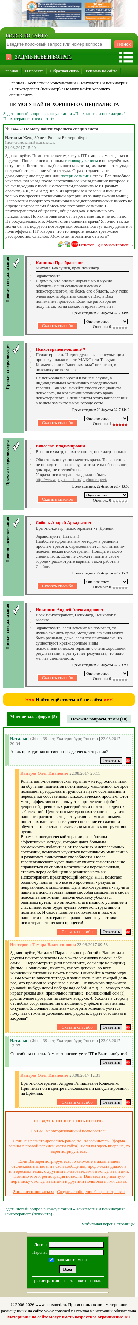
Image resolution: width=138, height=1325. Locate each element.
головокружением (81, 160)
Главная (10, 70)
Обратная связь (64, 70)
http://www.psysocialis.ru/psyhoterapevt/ (71, 479)
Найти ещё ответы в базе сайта (69, 699)
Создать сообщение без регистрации (91, 1191)
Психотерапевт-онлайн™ (60, 349)
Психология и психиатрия (103, 82)
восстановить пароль (81, 1280)
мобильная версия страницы (108, 1223)
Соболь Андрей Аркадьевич (63, 522)
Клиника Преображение (59, 262)
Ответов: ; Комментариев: (106, 244)
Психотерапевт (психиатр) (36, 88)
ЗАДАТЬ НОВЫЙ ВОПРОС (43, 57)
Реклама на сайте (101, 70)
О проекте (34, 70)
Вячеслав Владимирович (60, 446)
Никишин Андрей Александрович (69, 609)
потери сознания (76, 175)
